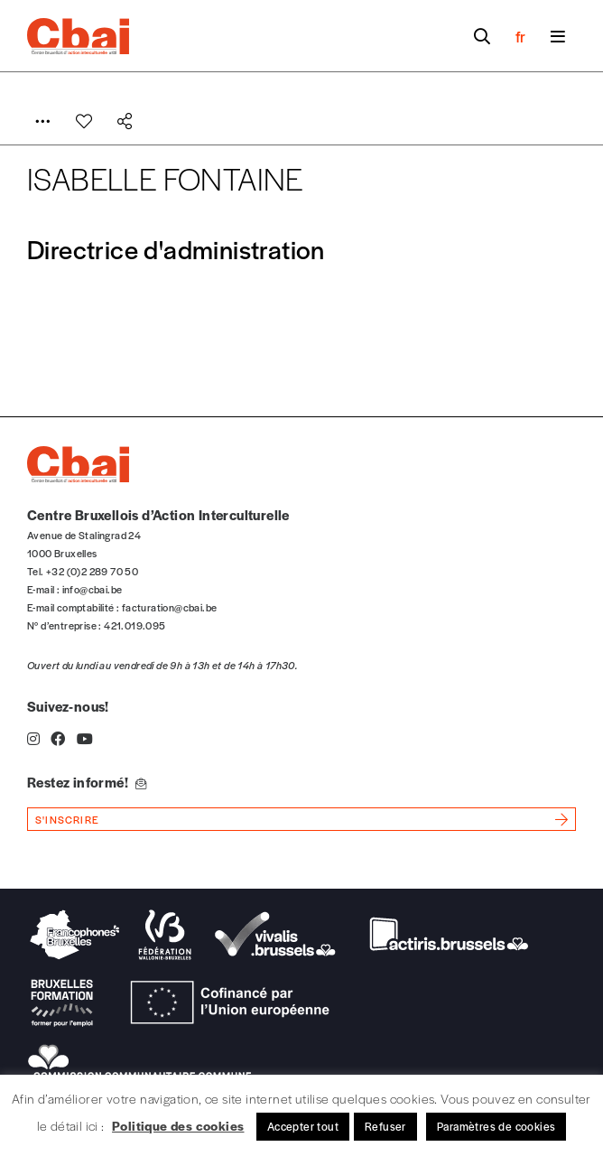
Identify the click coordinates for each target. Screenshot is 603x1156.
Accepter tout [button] (303, 1126)
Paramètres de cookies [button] (496, 1126)
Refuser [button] (385, 1126)
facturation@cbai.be (170, 607)
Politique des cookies (178, 1125)
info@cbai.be (92, 589)
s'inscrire (67, 819)
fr (520, 36)
